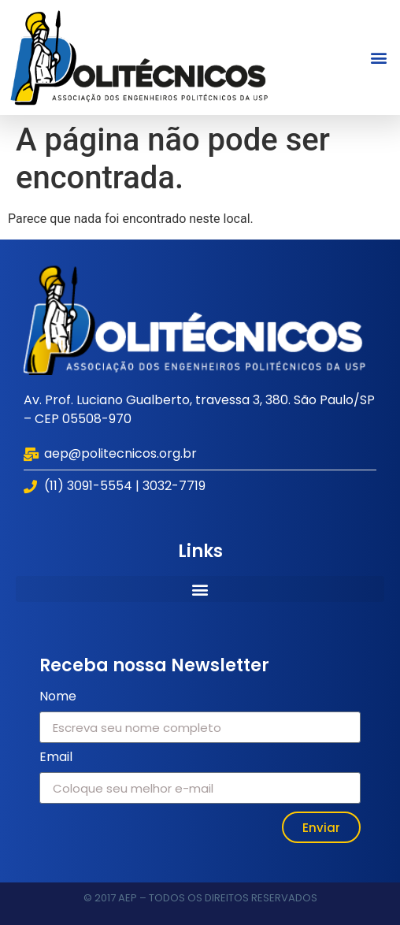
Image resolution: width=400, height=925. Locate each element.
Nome (57, 697)
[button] (379, 57)
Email (55, 758)
